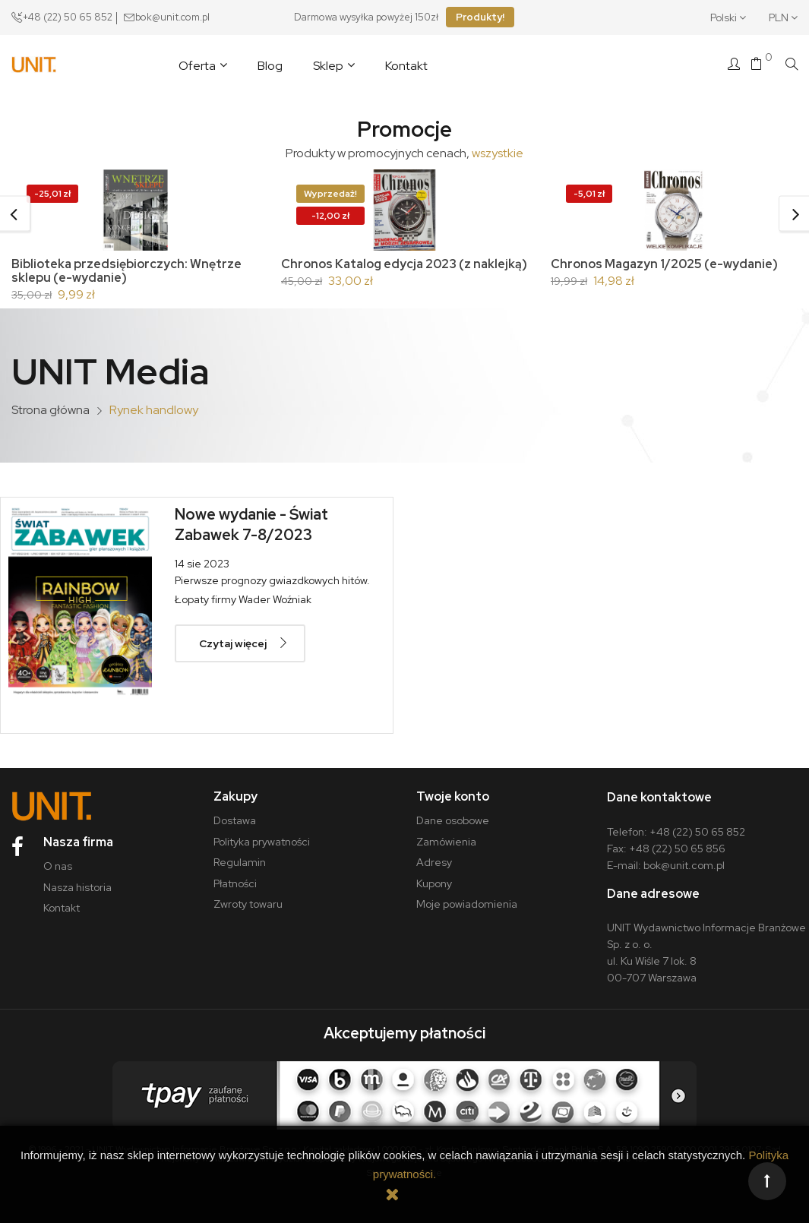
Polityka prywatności (261, 842)
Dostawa (234, 820)
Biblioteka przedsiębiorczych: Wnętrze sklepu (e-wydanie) (126, 271)
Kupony (434, 883)
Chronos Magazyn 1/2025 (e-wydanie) (664, 264)
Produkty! (480, 17)
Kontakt (61, 908)
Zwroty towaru (248, 904)
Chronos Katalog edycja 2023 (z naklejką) (404, 264)
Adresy (434, 862)
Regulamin (239, 862)
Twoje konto (452, 796)
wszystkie (497, 153)
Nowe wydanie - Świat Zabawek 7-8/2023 (251, 524)
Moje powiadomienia (466, 904)
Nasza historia (77, 887)
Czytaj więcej (233, 643)
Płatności (235, 883)
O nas (57, 866)
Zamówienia (446, 842)
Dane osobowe (452, 820)
